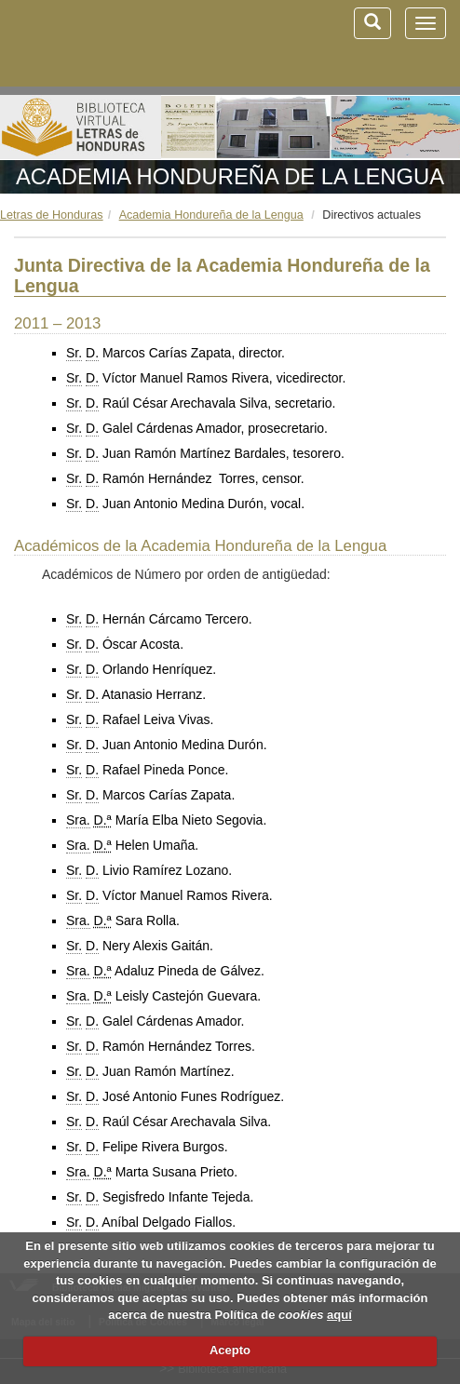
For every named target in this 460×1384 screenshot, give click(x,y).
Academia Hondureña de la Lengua (230, 176)
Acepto (230, 1350)
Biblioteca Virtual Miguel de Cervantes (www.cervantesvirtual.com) (112, 43)
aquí (339, 1315)
